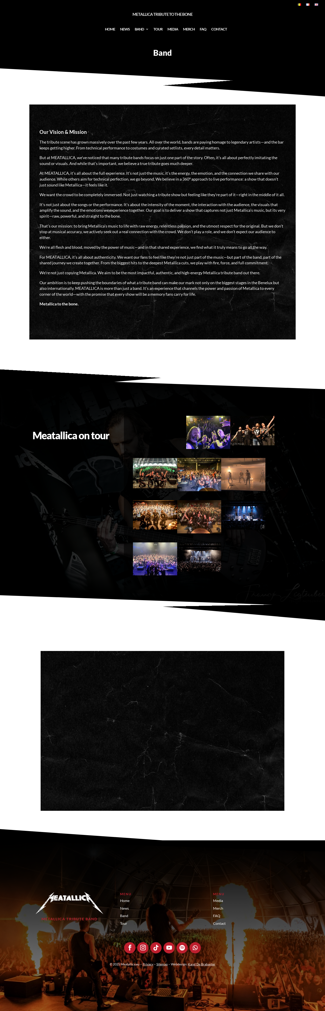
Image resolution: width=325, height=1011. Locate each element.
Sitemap (162, 964)
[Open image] (208, 432)
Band (139, 29)
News (125, 29)
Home (110, 29)
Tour (157, 29)
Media (172, 29)
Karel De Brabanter (201, 964)
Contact (219, 29)
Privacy (148, 964)
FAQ (203, 29)
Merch (189, 29)
